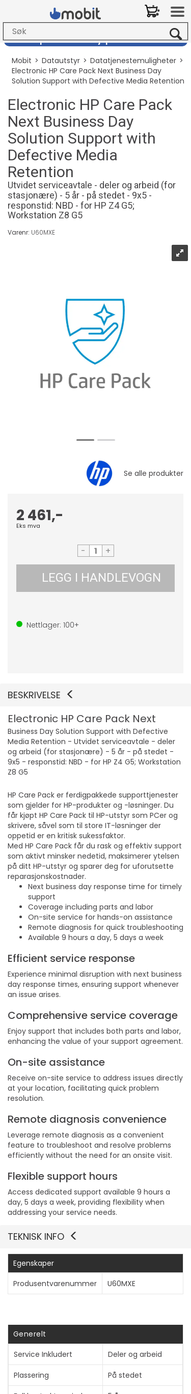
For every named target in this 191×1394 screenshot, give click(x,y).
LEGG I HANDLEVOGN (101, 578)
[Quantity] (96, 551)
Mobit (22, 60)
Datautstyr (61, 60)
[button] (95, 695)
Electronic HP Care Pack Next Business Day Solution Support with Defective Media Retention (98, 76)
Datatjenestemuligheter (133, 60)
